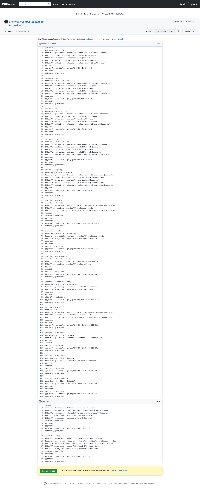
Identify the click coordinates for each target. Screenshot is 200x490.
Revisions (23, 31)
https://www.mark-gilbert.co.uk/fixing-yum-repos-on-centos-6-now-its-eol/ (92, 39)
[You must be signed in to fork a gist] (190, 21)
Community (96, 483)
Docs (104, 483)
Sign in (183, 4)
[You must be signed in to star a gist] (178, 21)
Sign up (193, 4)
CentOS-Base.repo (32, 21)
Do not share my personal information (143, 483)
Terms (66, 483)
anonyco (14, 21)
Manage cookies (121, 483)
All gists (56, 4)
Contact (110, 483)
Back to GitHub (68, 4)
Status (87, 483)
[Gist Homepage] (9, 4)
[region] (100, 222)
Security (80, 483)
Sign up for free (48, 471)
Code (9, 31)
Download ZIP (189, 31)
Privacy (72, 483)
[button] (178, 31)
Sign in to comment (119, 471)
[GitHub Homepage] (45, 483)
